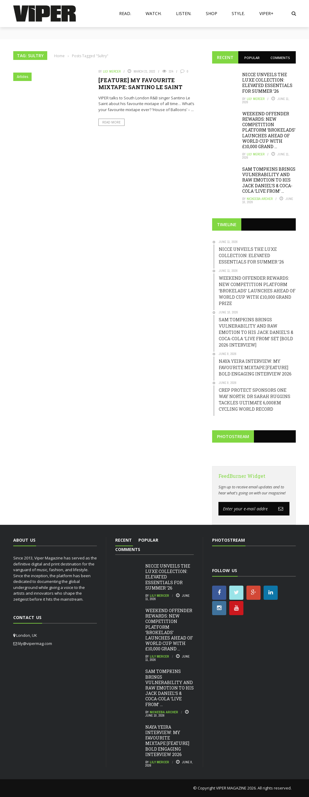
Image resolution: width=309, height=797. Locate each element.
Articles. (23, 76)
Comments (280, 57)
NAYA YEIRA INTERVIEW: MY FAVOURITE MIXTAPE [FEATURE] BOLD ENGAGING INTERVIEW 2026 (167, 740)
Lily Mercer (112, 71)
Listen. (183, 13)
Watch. (154, 13)
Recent (225, 57)
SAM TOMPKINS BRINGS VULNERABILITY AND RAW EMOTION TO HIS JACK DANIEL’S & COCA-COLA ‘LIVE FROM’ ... (268, 180)
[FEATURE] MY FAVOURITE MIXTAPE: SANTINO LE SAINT (140, 83)
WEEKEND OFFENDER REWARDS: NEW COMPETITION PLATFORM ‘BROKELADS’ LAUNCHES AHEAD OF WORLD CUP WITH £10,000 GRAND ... (268, 130)
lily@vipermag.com (35, 643)
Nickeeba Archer (260, 199)
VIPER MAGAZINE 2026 (236, 788)
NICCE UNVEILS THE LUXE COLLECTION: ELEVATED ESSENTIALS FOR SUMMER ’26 (267, 83)
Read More (111, 122)
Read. (125, 13)
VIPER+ (266, 13)
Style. (238, 13)
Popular (252, 57)
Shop (211, 13)
